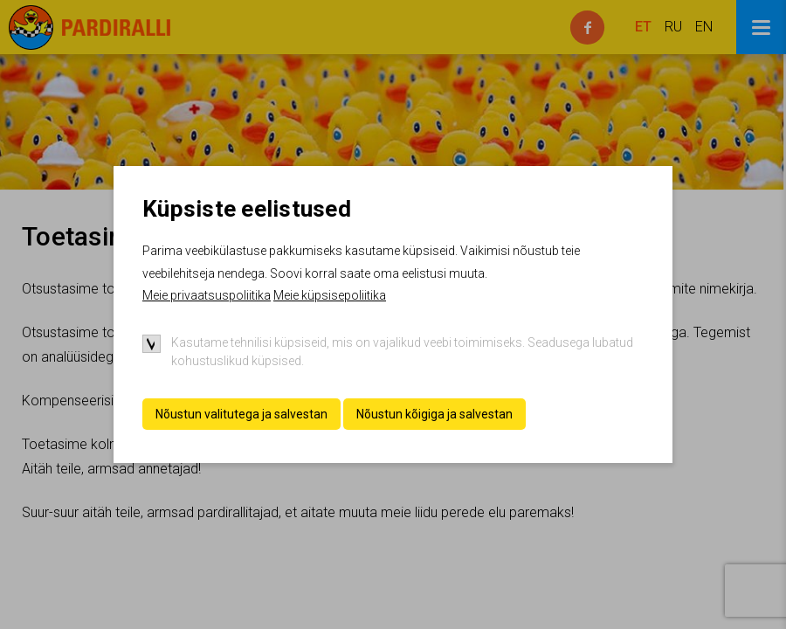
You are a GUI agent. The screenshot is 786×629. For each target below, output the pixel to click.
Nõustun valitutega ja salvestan (241, 414)
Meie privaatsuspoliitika (206, 295)
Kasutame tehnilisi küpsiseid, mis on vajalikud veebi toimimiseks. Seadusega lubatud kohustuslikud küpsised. (402, 351)
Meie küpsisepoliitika (329, 295)
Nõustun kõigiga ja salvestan (434, 414)
